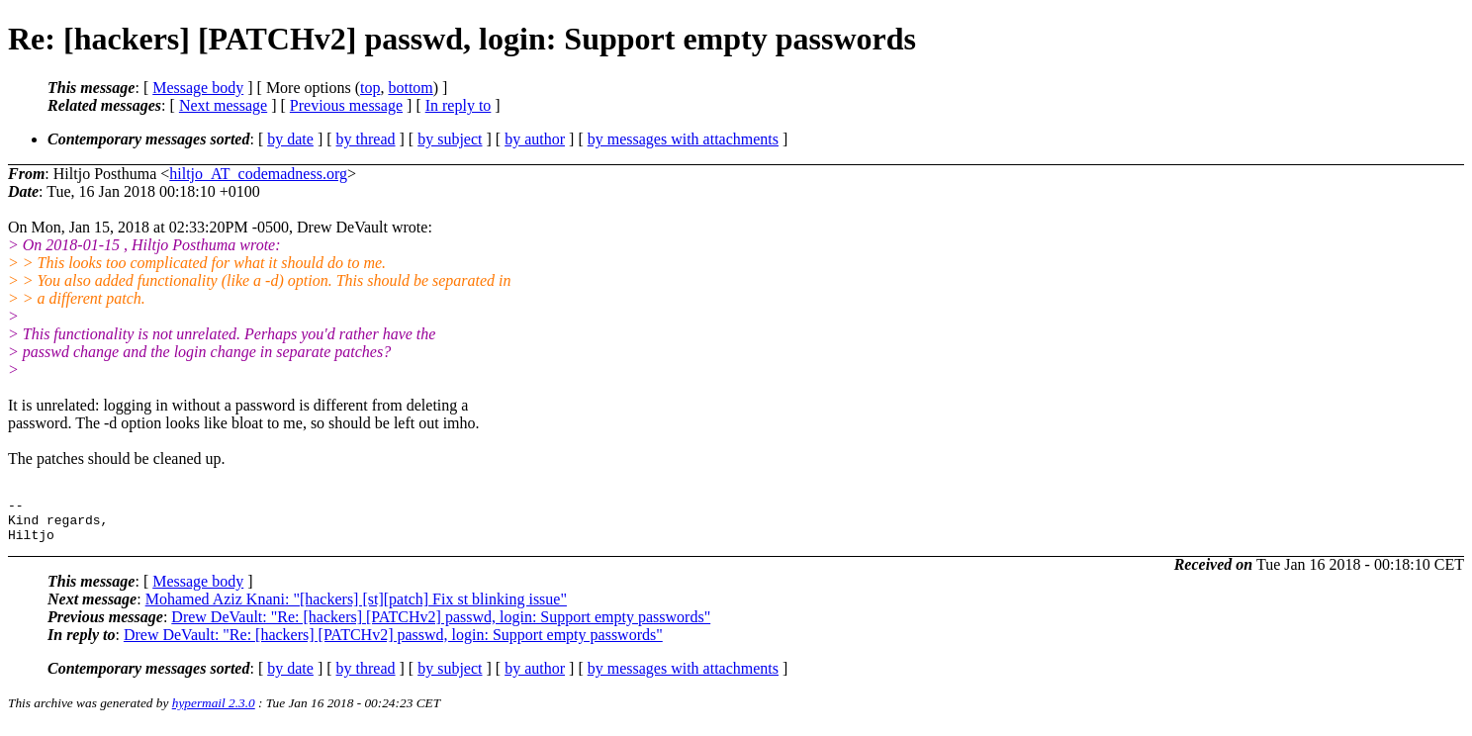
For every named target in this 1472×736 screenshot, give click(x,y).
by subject (449, 139)
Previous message (346, 105)
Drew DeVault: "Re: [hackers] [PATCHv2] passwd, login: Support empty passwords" (440, 625)
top (370, 87)
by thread (366, 139)
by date (290, 139)
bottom (410, 87)
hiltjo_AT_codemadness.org (258, 173)
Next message (223, 105)
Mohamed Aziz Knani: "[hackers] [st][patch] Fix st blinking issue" (356, 607)
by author (535, 139)
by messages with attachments (683, 139)
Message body (197, 87)
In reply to (458, 105)
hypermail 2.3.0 (213, 711)
